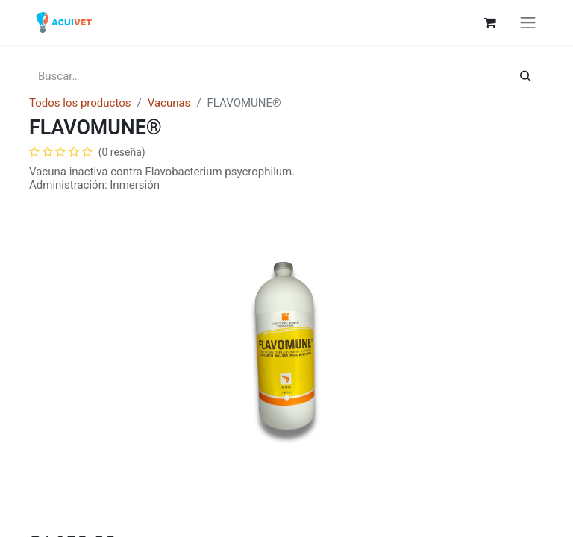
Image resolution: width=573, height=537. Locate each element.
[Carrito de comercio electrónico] (490, 22)
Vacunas (169, 103)
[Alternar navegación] (528, 22)
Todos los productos (80, 103)
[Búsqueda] (525, 76)
